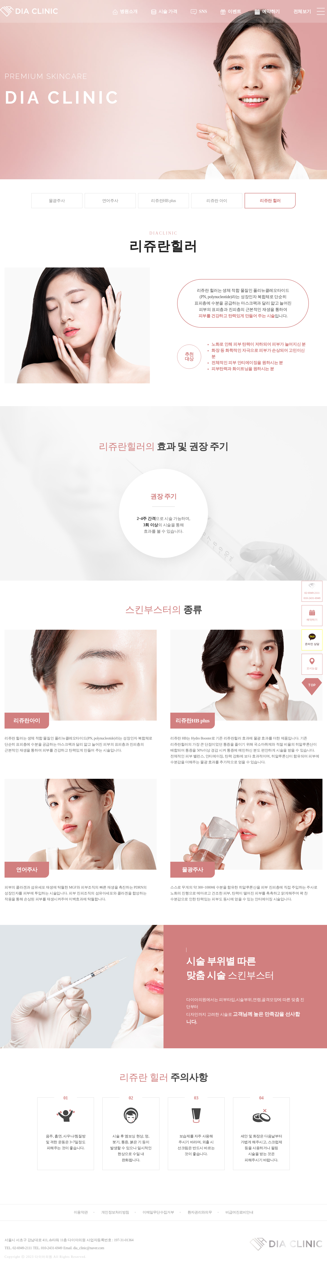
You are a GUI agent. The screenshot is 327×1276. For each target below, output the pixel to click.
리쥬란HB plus (163, 200)
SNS (203, 11)
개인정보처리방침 (115, 1212)
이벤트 (234, 11)
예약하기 (271, 11)
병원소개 (129, 11)
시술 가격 (168, 11)
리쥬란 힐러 (270, 200)
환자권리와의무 (200, 1212)
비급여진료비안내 (239, 1212)
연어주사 (110, 200)
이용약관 (81, 1212)
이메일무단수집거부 (158, 1212)
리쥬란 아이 (216, 200)
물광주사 (57, 200)
